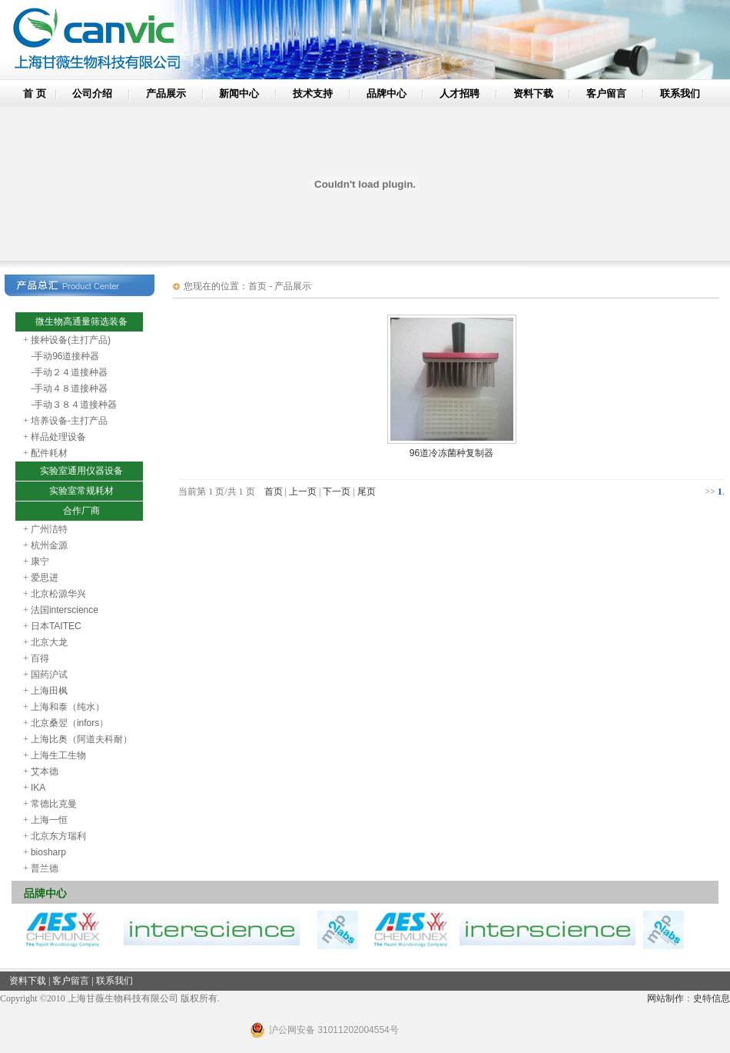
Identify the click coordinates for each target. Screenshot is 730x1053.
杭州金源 (49, 545)
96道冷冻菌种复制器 (451, 453)
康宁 (40, 561)
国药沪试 (49, 674)
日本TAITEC (56, 626)
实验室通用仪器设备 (81, 470)
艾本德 (44, 771)
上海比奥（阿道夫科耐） (81, 739)
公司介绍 (92, 93)
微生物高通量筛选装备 (81, 321)
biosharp (48, 852)
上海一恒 (49, 820)
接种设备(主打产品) (71, 340)
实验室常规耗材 (81, 490)
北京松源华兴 (58, 593)
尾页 (366, 491)
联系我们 (680, 93)
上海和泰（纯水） (68, 706)
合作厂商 (81, 510)
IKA (38, 787)
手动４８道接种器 (71, 388)
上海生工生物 (58, 755)
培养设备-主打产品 (69, 420)
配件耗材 (49, 453)
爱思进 (44, 577)
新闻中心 (239, 93)
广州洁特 (49, 529)
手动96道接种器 (66, 356)
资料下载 (533, 93)
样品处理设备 (58, 437)
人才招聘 (459, 93)
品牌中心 (386, 93)
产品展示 (166, 93)
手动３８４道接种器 (75, 404)
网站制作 (665, 998)
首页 (273, 491)
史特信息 (711, 998)
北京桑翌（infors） (69, 723)
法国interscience (64, 610)
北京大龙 (49, 642)
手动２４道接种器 (71, 372)
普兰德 (44, 868)
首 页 (34, 93)
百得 (40, 658)
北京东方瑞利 (58, 836)
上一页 (303, 491)
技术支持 (313, 93)
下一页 (336, 491)
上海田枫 (49, 690)
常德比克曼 (54, 803)
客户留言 (606, 93)
